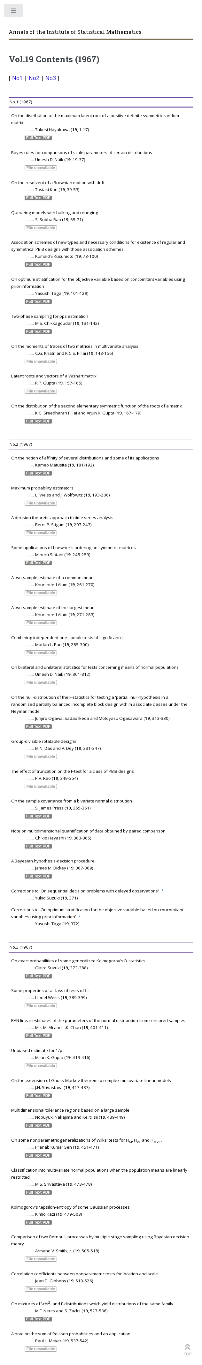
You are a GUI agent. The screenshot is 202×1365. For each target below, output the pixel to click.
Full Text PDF (38, 138)
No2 (34, 78)
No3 (50, 78)
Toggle (14, 12)
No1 (17, 78)
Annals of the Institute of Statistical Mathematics (75, 31)
